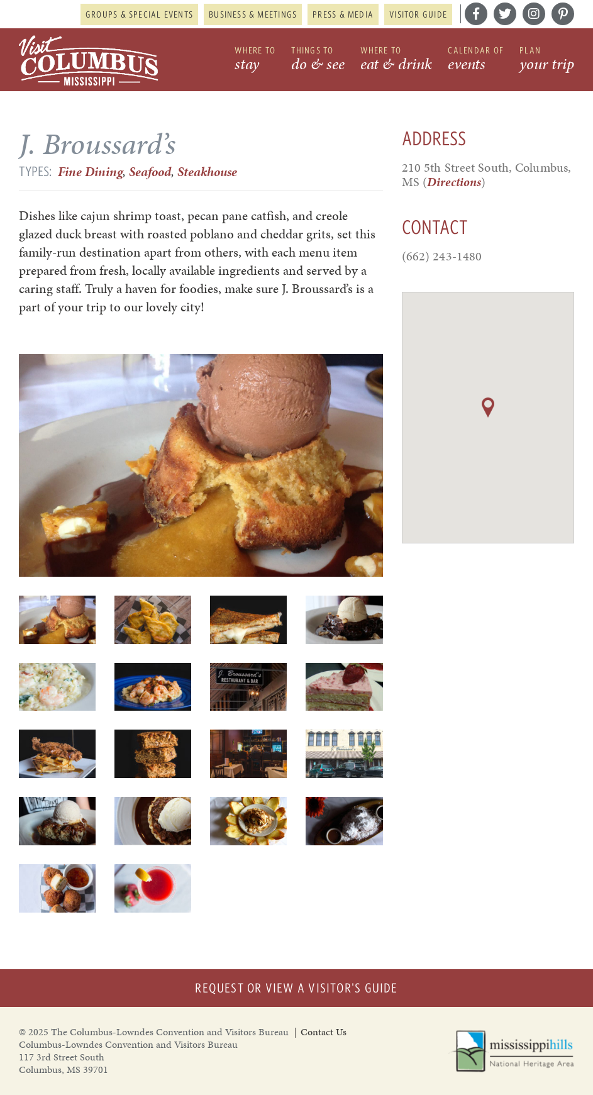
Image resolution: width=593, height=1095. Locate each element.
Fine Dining (90, 171)
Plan (546, 60)
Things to (318, 60)
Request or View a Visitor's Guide (296, 988)
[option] (201, 465)
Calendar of (476, 60)
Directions (454, 182)
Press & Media (343, 14)
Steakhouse (207, 171)
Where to (255, 60)
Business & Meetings (253, 14)
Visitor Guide (418, 14)
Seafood (150, 171)
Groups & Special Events (139, 14)
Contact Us (323, 1032)
